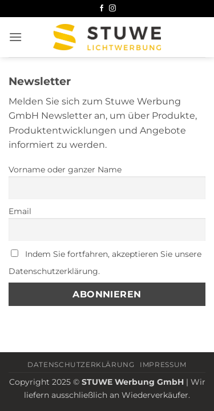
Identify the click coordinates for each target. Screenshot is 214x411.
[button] (15, 37)
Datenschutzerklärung (80, 364)
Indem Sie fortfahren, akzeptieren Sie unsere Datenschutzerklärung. (105, 262)
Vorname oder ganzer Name (65, 169)
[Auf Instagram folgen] (112, 9)
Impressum (163, 364)
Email (20, 211)
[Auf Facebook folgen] (101, 9)
